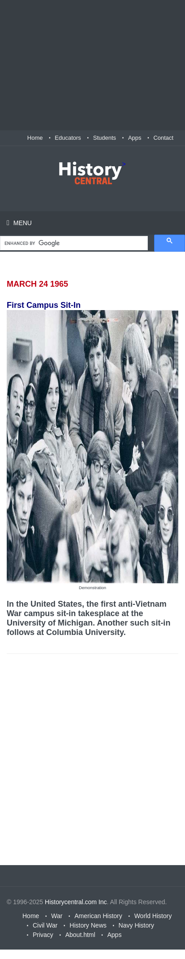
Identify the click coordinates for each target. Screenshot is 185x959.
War (56, 915)
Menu (22, 222)
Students (104, 137)
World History (153, 915)
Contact (163, 137)
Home (35, 137)
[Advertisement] (93, 65)
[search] (73, 243)
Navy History (136, 925)
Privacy (43, 934)
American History (98, 915)
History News (87, 925)
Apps (135, 137)
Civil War (45, 925)
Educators (68, 137)
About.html (80, 934)
